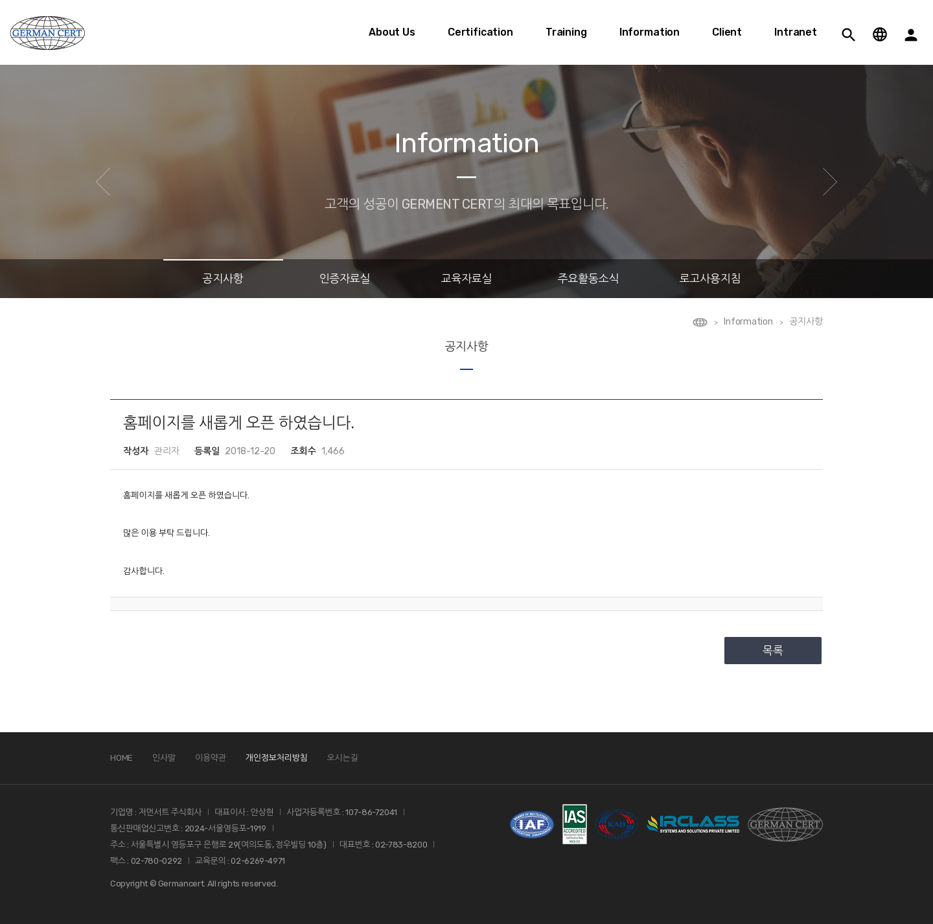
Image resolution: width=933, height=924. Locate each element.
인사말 (164, 758)
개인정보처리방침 (277, 758)
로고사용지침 (710, 278)
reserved (259, 883)
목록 (773, 650)
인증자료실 (345, 278)
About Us (392, 32)
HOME (121, 758)
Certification (480, 32)
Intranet (795, 32)
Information (649, 32)
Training (566, 32)
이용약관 (210, 758)
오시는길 (342, 758)
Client (727, 32)
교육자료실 (466, 278)
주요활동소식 (588, 278)
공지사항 (223, 278)
